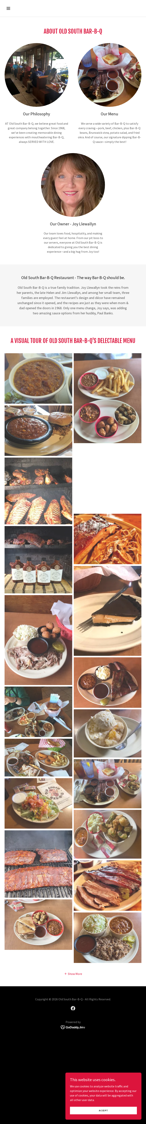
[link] (73, 1008)
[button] (20, 8)
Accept (103, 1110)
